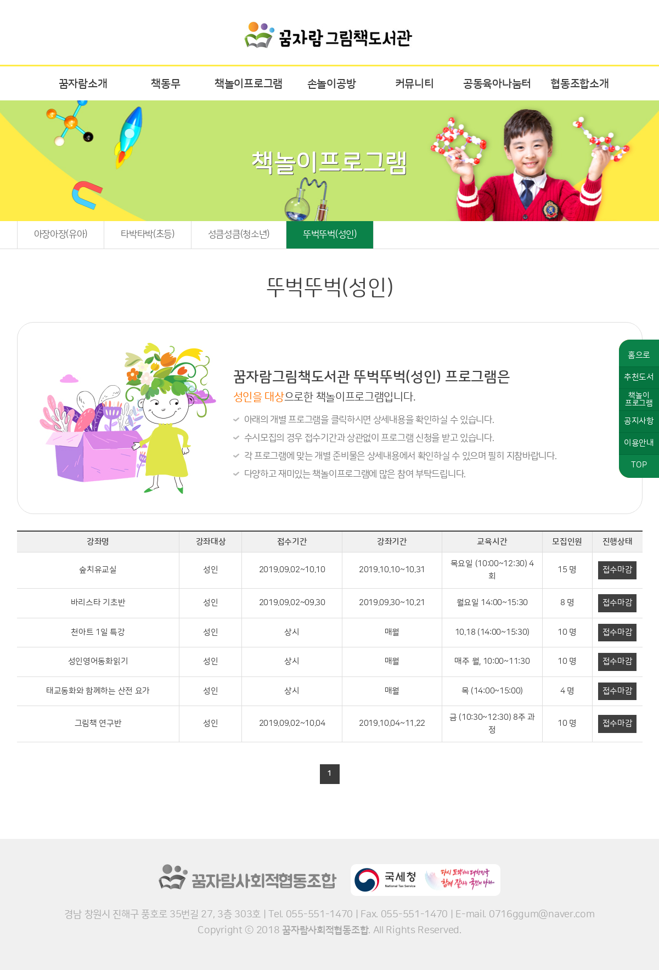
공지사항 (639, 421)
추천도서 (639, 377)
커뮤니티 (414, 84)
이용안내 (639, 443)
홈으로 (639, 355)
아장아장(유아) (61, 234)
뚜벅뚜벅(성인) (330, 234)
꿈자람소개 (83, 84)
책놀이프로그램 (249, 84)
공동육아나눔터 (497, 84)
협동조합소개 (579, 84)
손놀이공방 (331, 84)
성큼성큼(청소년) (238, 234)
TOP (638, 465)
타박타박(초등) (147, 234)
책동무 (165, 84)
